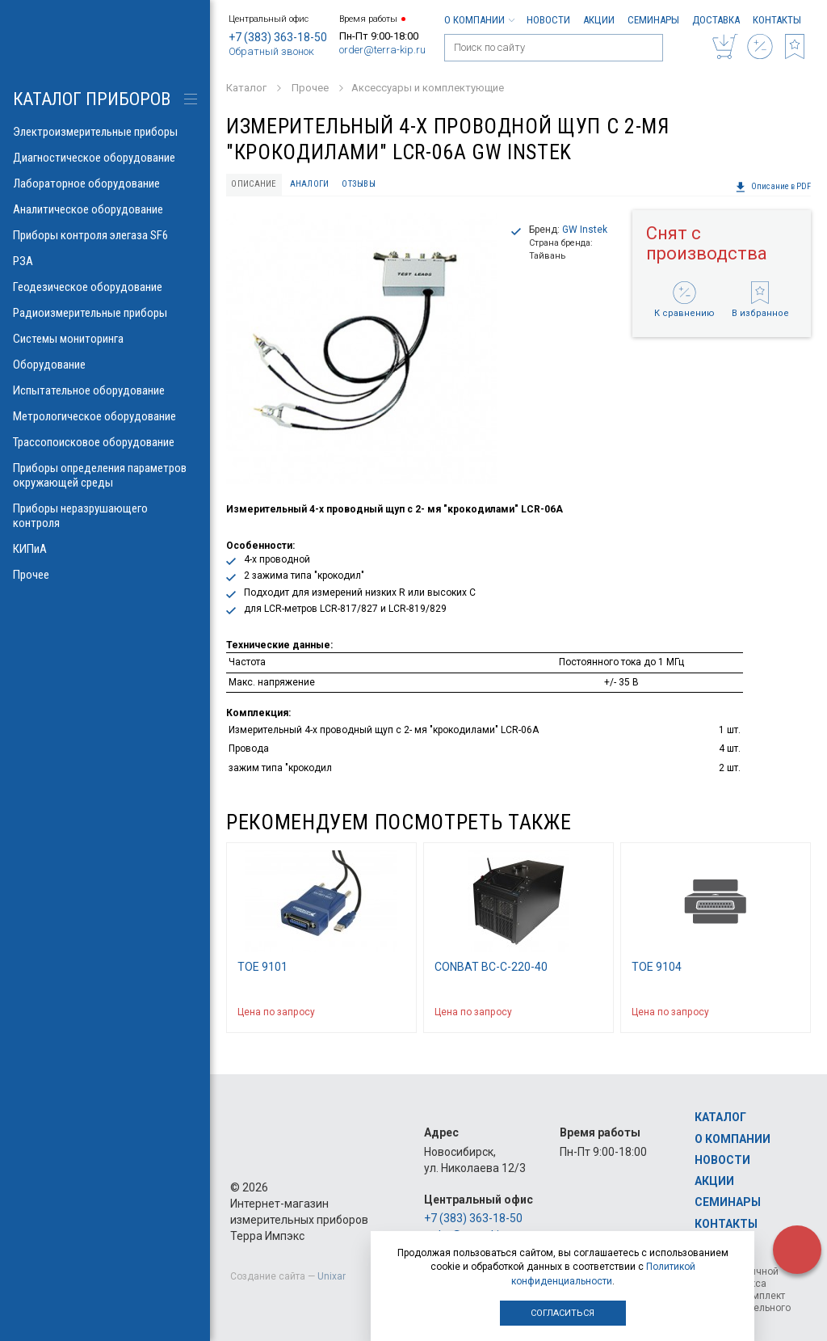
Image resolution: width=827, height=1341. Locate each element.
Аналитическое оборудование (105, 209)
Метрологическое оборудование (105, 416)
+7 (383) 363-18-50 (278, 37)
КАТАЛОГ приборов (91, 99)
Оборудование (105, 364)
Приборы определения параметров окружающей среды (105, 475)
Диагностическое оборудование (105, 157)
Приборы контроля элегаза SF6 (105, 235)
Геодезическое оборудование (105, 287)
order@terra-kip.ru (382, 50)
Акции (599, 20)
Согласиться (562, 1313)
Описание (253, 184)
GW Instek (584, 229)
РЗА (105, 261)
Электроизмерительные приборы (105, 131)
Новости (548, 20)
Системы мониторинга (105, 338)
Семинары (653, 20)
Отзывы (359, 184)
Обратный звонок (271, 51)
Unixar (331, 1276)
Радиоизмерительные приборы (105, 313)
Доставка (716, 20)
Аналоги (310, 184)
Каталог (720, 1117)
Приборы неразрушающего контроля (105, 515)
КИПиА (105, 549)
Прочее (105, 574)
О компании (479, 20)
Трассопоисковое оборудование (105, 442)
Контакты (777, 20)
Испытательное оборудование (105, 390)
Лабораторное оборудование (105, 183)
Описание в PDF (773, 186)
